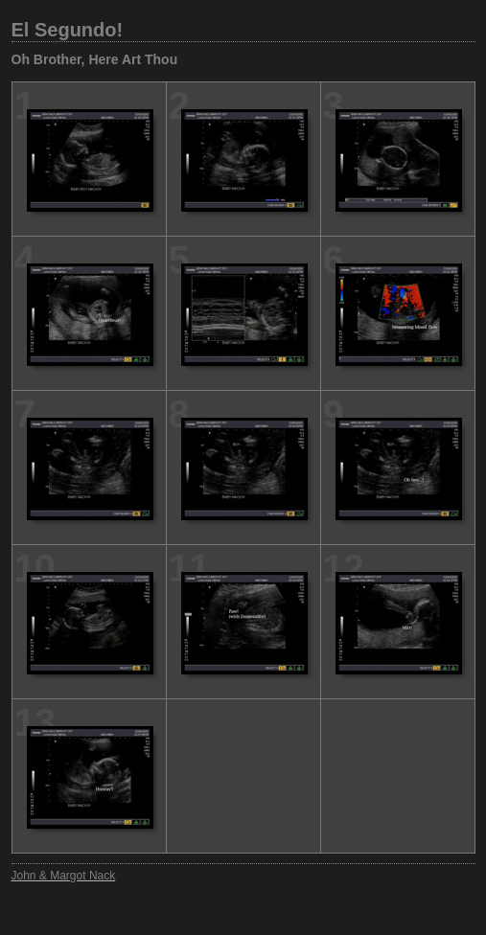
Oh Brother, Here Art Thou (95, 59)
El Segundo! (68, 29)
